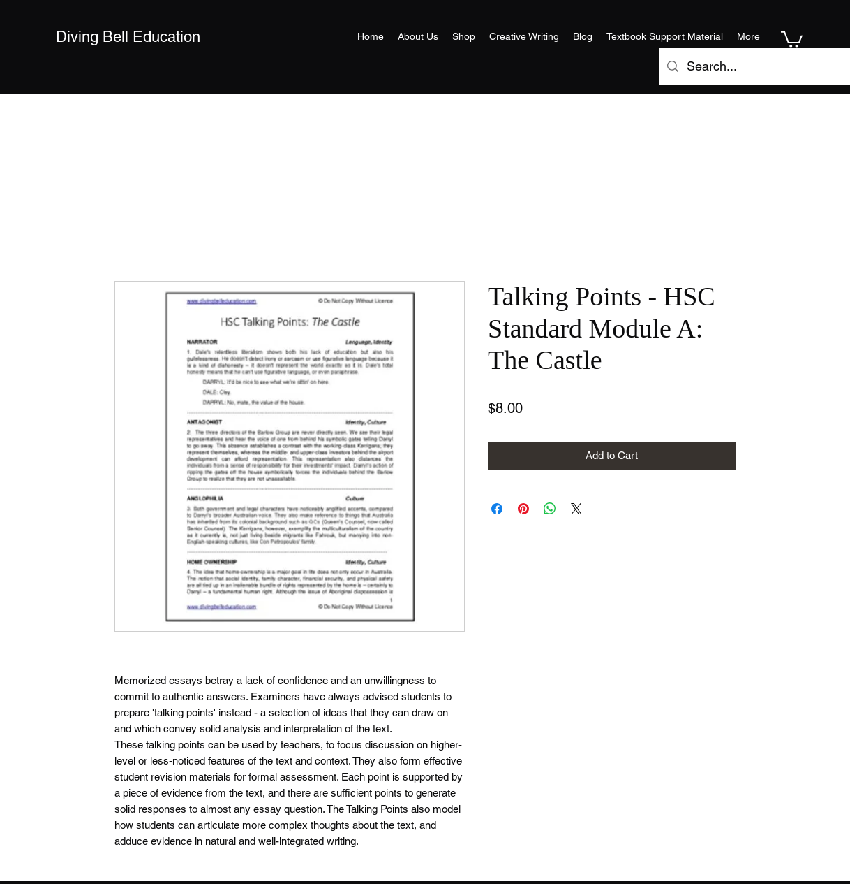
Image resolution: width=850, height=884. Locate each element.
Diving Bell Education (128, 36)
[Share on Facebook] (497, 508)
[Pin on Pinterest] (523, 508)
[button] (792, 38)
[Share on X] (576, 508)
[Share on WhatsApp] (550, 508)
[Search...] (765, 66)
